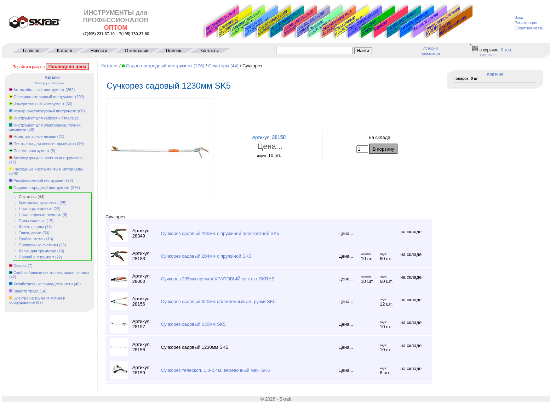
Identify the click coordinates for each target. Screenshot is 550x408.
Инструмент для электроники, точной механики (285, 24)
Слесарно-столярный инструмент (229, 27)
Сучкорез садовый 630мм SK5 (193, 324)
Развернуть (42, 83)
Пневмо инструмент (319, 27)
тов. (506, 49)
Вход (519, 17)
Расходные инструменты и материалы (48, 169)
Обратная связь (529, 28)
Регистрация (526, 23)
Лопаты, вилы (31, 227)
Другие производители (452, 25)
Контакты (209, 50)
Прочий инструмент (36, 257)
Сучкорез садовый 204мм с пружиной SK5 (206, 256)
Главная (31, 50)
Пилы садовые (32, 221)
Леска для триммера (37, 251)
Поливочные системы (38, 245)
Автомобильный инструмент (220, 22)
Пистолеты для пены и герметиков (44, 143)
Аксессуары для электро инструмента (47, 158)
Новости (99, 50)
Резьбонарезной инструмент (363, 22)
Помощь (174, 50)
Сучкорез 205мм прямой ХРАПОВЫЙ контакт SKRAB (218, 278)
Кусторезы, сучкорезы (38, 203)
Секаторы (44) (223, 65)
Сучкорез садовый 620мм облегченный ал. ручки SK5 (218, 301)
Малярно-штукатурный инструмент (256, 28)
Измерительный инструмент (245, 22)
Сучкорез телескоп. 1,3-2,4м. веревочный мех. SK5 (215, 370)
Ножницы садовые (35, 209)
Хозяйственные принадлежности (415, 22)
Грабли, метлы (32, 239)
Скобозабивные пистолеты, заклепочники (401, 24)
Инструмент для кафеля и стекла (273, 22)
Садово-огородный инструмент (371, 28)
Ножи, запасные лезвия (298, 22)
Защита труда (425, 21)
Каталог (65, 50)
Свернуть (57, 83)
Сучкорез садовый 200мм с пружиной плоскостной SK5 (220, 233)
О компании (136, 50)
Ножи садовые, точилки (40, 215)
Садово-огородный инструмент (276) (165, 65)
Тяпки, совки (30, 233)
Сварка (380, 25)
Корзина (495, 74)
